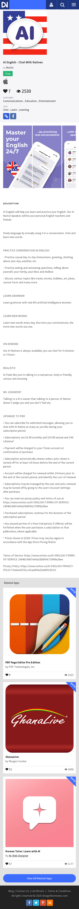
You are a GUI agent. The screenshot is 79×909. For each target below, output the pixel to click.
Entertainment (47, 101)
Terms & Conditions (59, 891)
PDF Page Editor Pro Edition (22, 662)
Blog (11, 891)
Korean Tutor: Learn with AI (22, 851)
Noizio (9, 67)
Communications (13, 101)
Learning (24, 109)
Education (31, 101)
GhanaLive (12, 757)
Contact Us (22, 891)
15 (8, 769)
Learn (13, 109)
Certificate (38, 891)
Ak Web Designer (18, 855)
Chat (6, 109)
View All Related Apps (39, 878)
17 (8, 863)
